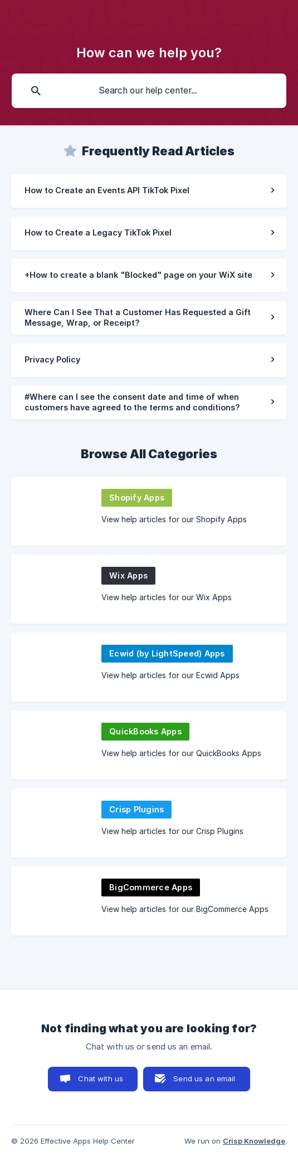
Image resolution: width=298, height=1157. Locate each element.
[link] (149, 191)
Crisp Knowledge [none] (254, 1140)
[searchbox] (149, 90)
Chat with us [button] (100, 1078)
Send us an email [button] (204, 1078)
